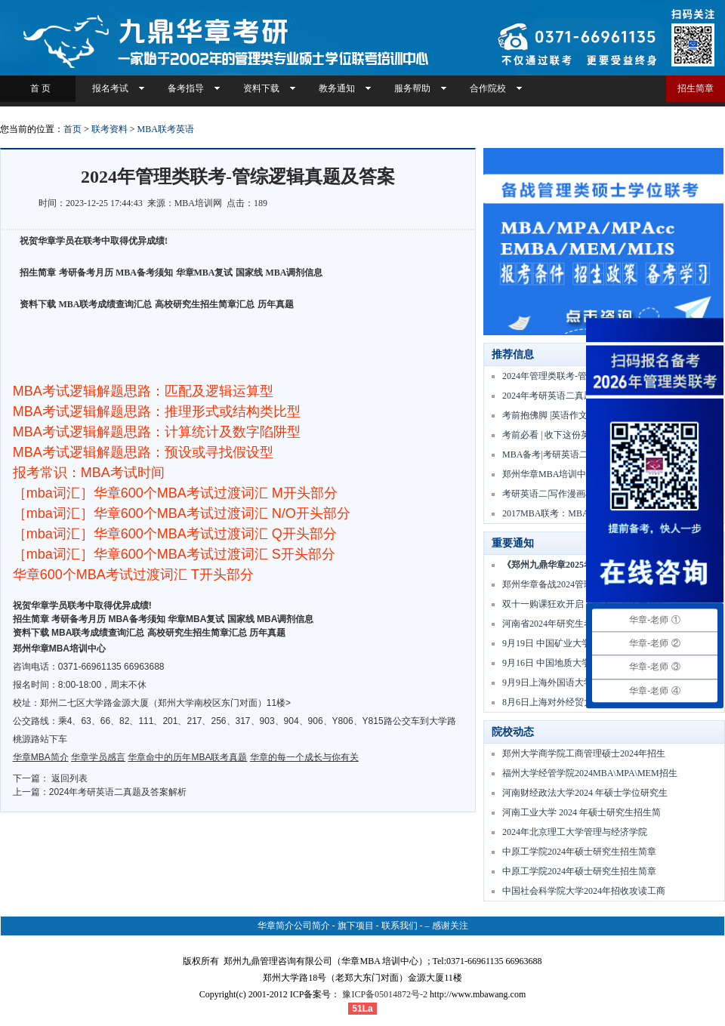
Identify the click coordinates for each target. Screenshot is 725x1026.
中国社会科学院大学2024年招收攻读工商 (583, 891)
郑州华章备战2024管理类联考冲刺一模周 (583, 584)
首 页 (38, 88)
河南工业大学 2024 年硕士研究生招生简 (581, 812)
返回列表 (69, 778)
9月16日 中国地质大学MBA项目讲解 (574, 663)
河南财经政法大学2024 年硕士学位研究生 (585, 792)
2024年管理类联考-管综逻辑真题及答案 (580, 376)
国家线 (249, 272)
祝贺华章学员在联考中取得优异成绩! (94, 241)
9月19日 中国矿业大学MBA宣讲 (565, 643)
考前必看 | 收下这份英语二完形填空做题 (582, 435)
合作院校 (488, 88)
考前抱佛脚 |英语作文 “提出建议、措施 (580, 415)
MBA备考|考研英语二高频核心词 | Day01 (583, 454)
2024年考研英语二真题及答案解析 (118, 792)
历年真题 (276, 304)
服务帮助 (412, 88)
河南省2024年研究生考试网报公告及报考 (583, 623)
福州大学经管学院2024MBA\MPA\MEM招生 (589, 773)
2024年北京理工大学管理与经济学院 (574, 832)
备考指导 (186, 88)
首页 (72, 129)
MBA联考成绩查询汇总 (106, 304)
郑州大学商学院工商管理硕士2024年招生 (583, 753)
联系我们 (399, 925)
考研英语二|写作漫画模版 (552, 493)
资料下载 (261, 88)
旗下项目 (356, 925)
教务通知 (337, 88)
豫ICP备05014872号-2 (384, 994)
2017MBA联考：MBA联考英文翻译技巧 (582, 513)
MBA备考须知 (144, 272)
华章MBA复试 (204, 272)
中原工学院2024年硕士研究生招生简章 (579, 851)
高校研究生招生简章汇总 (205, 304)
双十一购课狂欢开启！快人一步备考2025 (583, 604)
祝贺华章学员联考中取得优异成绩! (82, 605)
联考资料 (109, 129)
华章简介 (276, 925)
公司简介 (312, 925)
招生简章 (695, 88)
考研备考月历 (86, 272)
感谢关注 (450, 925)
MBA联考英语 (165, 129)
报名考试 (110, 88)
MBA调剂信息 (294, 272)
